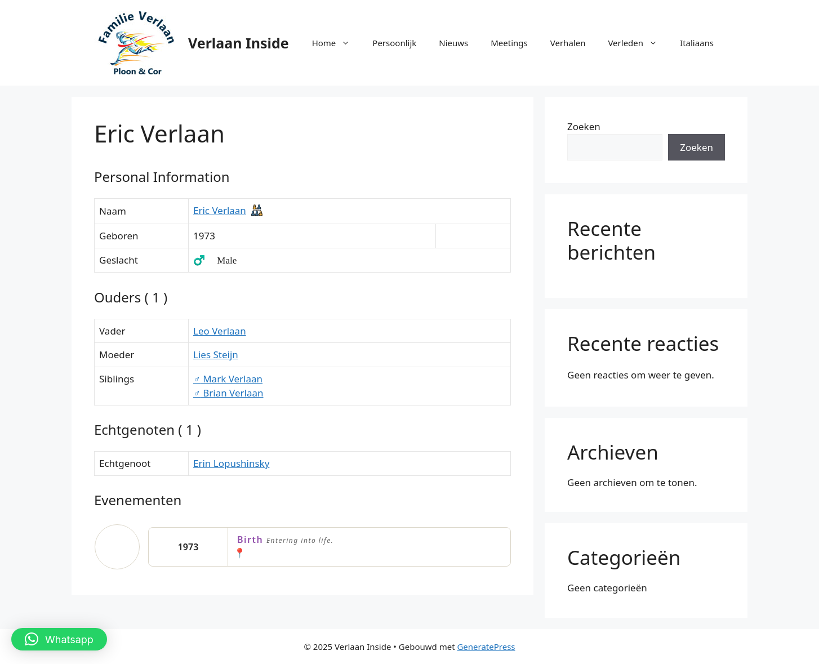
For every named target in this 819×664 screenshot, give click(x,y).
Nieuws (453, 42)
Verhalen (568, 42)
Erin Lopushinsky (231, 463)
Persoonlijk (394, 42)
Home (337, 43)
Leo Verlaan (219, 330)
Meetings (509, 42)
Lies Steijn (215, 354)
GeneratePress (486, 646)
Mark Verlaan (227, 378)
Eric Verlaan (219, 210)
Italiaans (697, 42)
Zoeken (583, 126)
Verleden (638, 43)
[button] (59, 639)
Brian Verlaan (228, 392)
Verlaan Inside (238, 42)
